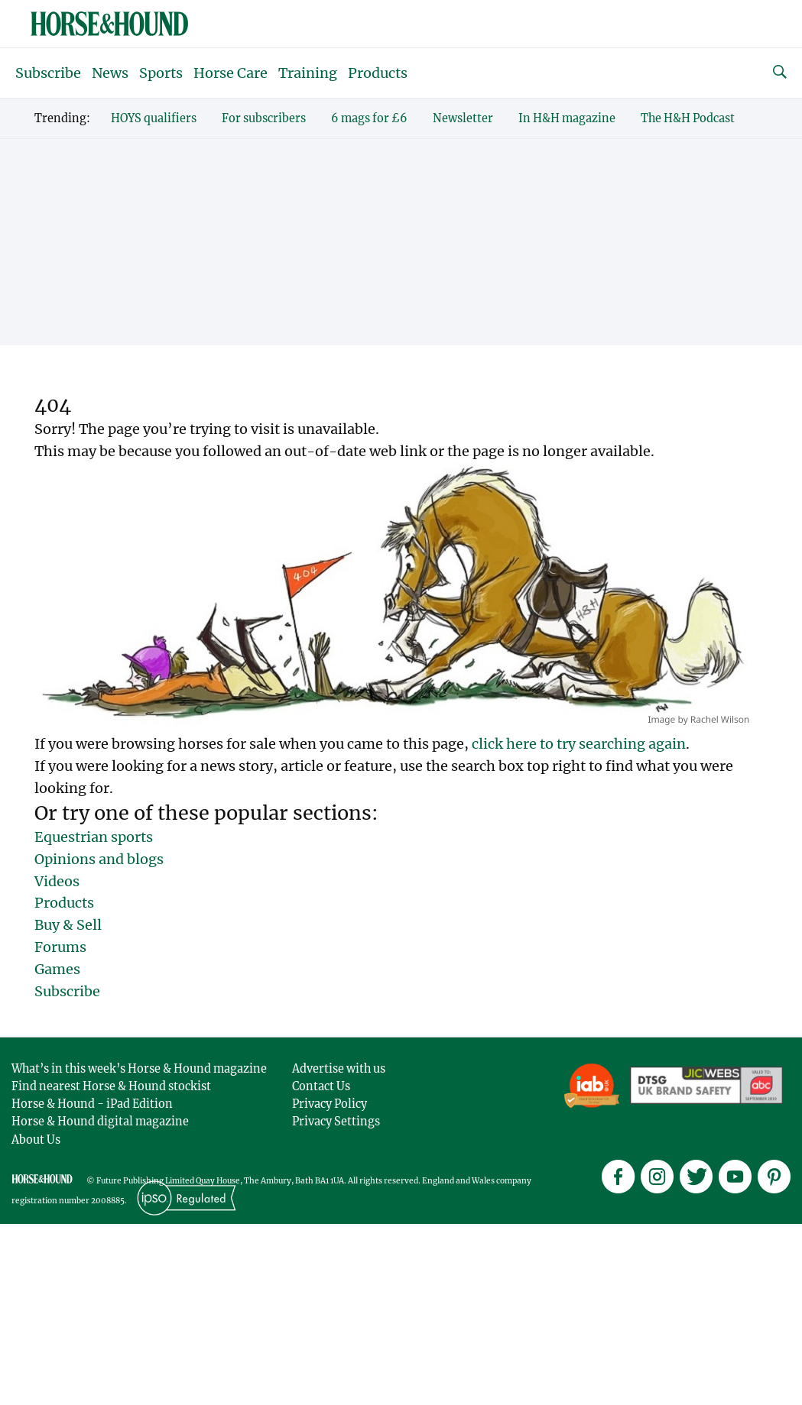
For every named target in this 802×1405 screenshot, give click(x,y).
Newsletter (463, 118)
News (110, 73)
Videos (57, 881)
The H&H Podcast (688, 118)
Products (377, 73)
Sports (161, 73)
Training (307, 73)
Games (57, 969)
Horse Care (230, 73)
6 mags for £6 (369, 118)
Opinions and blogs (99, 859)
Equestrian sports (93, 837)
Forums (60, 947)
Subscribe (48, 73)
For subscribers (264, 118)
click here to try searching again (579, 744)
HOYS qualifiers (153, 118)
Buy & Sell (68, 925)
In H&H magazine (566, 118)
